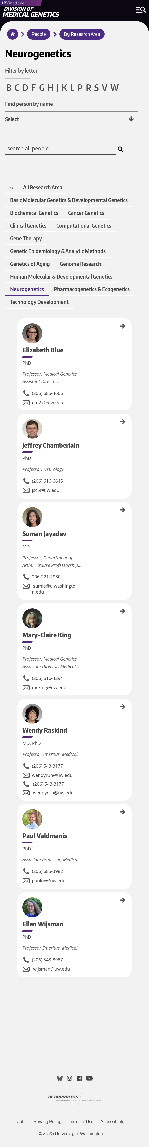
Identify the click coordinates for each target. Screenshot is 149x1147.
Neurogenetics (27, 289)
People (39, 34)
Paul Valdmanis (19, 813)
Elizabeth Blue (19, 326)
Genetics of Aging (30, 263)
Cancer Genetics (86, 212)
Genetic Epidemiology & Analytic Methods (58, 251)
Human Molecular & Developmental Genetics (61, 276)
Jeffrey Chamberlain (19, 425)
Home (11, 37)
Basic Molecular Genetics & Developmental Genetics (69, 200)
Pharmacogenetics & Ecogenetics (92, 289)
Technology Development (39, 301)
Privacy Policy (47, 1122)
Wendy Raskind (19, 708)
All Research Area (42, 187)
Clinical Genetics (28, 225)
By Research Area (82, 34)
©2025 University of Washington (71, 1134)
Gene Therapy (26, 238)
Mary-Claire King (19, 612)
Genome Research (80, 263)
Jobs (21, 1122)
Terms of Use (81, 1122)
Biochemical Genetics (34, 212)
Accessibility (112, 1122)
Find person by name (29, 103)
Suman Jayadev (19, 511)
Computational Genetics (83, 225)
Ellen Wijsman (19, 900)
